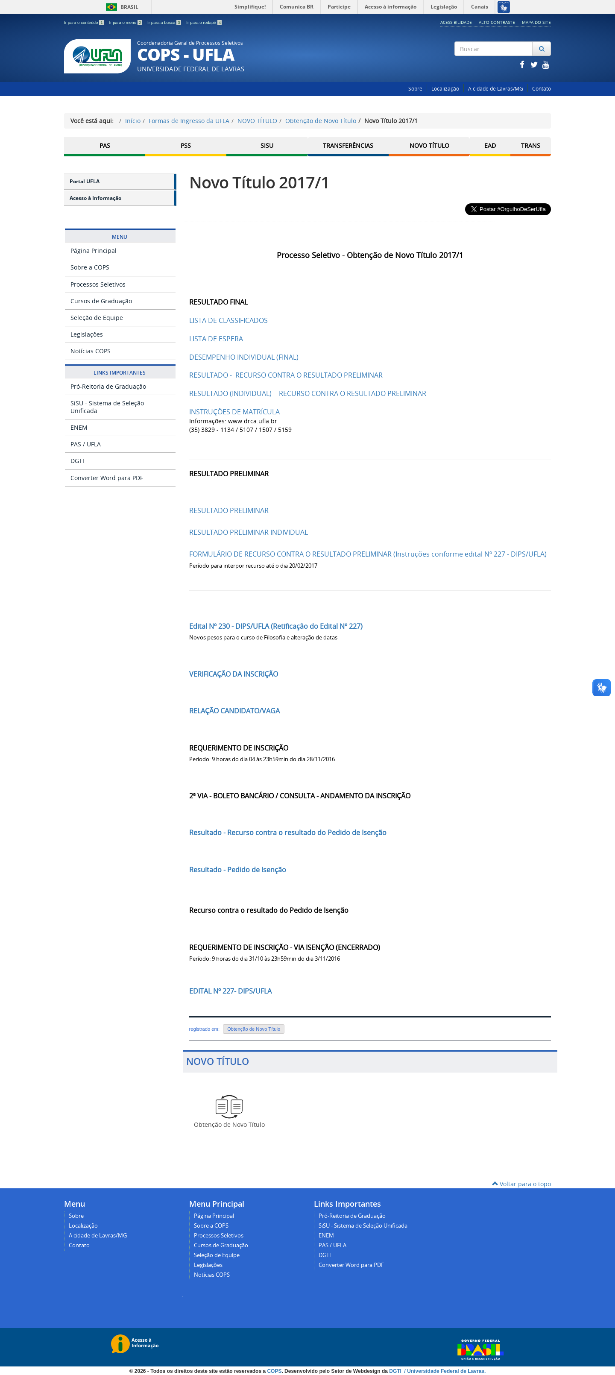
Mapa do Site (536, 22)
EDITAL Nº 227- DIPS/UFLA (230, 991)
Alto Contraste (497, 22)
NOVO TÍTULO (257, 121)
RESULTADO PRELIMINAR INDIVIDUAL (248, 532)
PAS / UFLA (85, 444)
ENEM (79, 427)
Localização (445, 88)
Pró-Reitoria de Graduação (108, 386)
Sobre (415, 88)
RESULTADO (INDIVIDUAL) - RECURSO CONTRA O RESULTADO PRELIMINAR (307, 393)
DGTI (77, 461)
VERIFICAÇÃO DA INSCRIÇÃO (233, 674)
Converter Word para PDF (106, 478)
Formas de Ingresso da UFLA (189, 121)
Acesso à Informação (95, 198)
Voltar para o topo (521, 1184)
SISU (267, 145)
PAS (105, 145)
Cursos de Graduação (101, 301)
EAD (490, 145)
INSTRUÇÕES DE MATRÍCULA (234, 411)
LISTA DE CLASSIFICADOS (228, 320)
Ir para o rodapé (204, 22)
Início (133, 121)
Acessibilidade (456, 22)
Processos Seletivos (98, 284)
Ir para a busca (164, 22)
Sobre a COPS (89, 267)
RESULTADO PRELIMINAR (229, 510)
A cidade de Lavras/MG (495, 88)
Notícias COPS (90, 351)
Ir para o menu (126, 22)
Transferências (348, 145)
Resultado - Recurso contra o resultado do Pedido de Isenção (288, 832)
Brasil (120, 7)
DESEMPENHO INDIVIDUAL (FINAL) (244, 357)
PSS (186, 145)
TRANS (530, 145)
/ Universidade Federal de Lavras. (444, 1371)
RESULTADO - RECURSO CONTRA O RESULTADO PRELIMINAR (286, 375)
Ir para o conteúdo (84, 22)
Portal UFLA (85, 181)
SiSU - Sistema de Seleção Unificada (107, 407)
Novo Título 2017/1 (259, 182)
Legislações (86, 334)
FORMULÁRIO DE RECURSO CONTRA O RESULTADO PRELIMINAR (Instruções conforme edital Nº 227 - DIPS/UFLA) (368, 554)
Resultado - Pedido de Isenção (237, 869)
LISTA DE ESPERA (216, 338)
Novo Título (429, 145)
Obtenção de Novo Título (320, 121)
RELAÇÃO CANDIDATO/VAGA (234, 710)
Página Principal (93, 250)
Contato (541, 88)
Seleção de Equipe (96, 318)
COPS (274, 1371)
